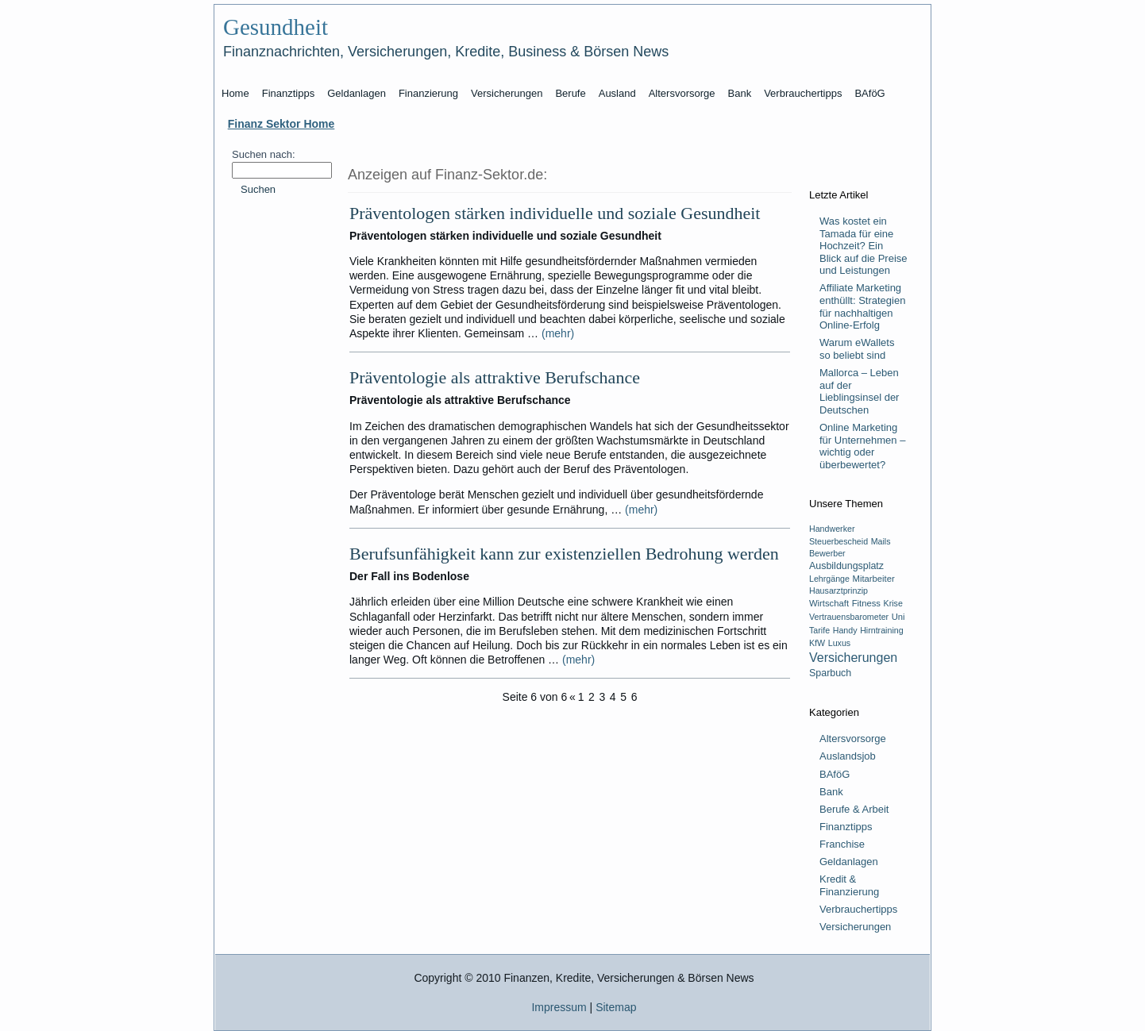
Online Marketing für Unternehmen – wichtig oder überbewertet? (862, 446)
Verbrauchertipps (858, 909)
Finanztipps (845, 827)
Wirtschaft (829, 603)
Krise (893, 603)
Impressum (558, 1007)
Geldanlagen (848, 862)
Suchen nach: (263, 154)
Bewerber (827, 553)
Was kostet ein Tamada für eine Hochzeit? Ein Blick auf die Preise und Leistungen (863, 245)
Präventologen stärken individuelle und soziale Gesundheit (554, 213)
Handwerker (831, 528)
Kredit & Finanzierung (849, 885)
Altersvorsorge (852, 738)
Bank (831, 792)
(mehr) (558, 333)
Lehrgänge (829, 578)
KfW (817, 643)
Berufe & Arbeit (854, 809)
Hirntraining (882, 630)
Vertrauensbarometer (849, 616)
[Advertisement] (281, 456)
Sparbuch (830, 673)
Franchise (842, 844)
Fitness (866, 603)
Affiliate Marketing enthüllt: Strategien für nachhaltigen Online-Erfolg (862, 306)
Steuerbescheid (838, 541)
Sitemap (616, 1007)
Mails (881, 541)
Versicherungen (853, 657)
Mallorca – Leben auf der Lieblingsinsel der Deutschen (859, 391)
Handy (845, 630)
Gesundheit (275, 27)
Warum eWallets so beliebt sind (856, 349)
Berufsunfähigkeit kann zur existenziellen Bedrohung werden (564, 554)
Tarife (819, 630)
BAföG (834, 774)
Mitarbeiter (874, 578)
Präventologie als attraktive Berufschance (494, 377)
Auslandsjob (847, 756)
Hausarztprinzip (838, 590)
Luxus (839, 643)
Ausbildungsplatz (846, 565)
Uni (898, 616)
